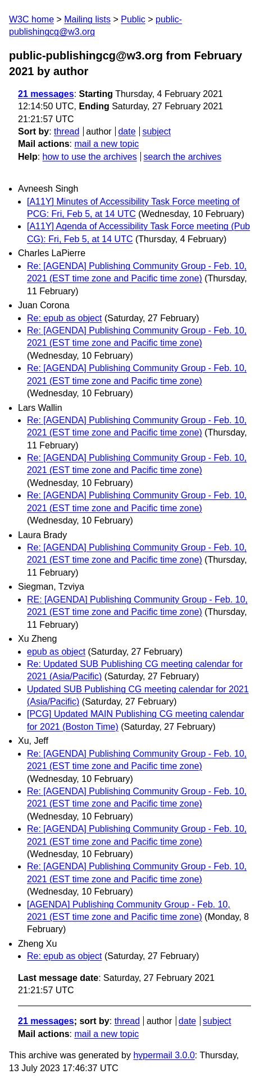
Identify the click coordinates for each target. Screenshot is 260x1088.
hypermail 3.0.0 (163, 1055)
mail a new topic (106, 144)
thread (66, 131)
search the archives (183, 156)
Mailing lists (87, 19)
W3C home (31, 19)
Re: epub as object (64, 318)
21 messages (46, 94)
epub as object (56, 651)
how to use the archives (90, 156)
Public (133, 19)
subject (156, 131)
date (126, 131)
